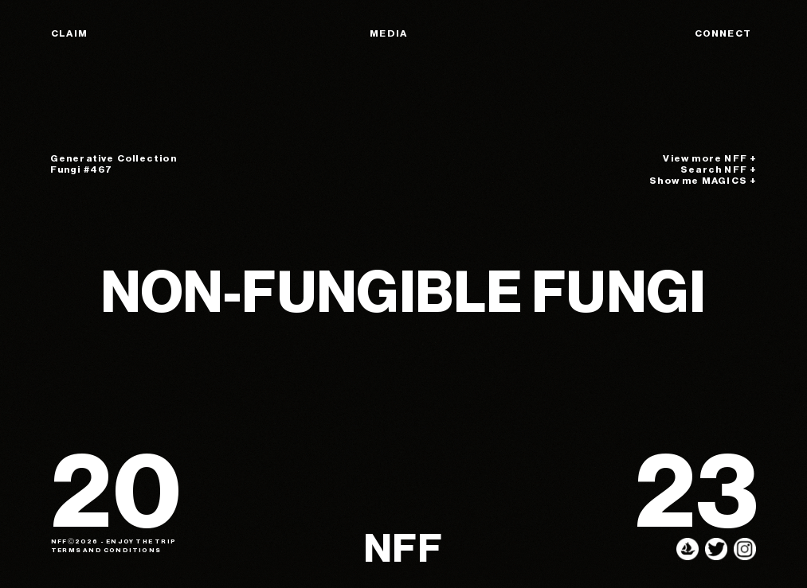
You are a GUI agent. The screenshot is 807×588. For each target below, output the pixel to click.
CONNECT (723, 33)
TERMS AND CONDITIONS (106, 550)
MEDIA (388, 33)
